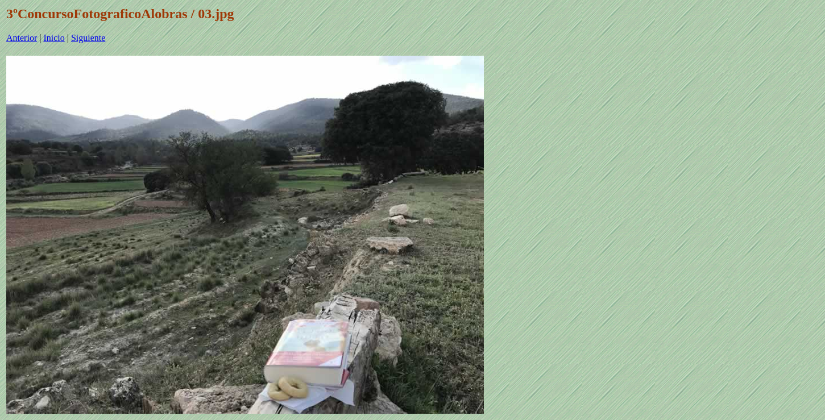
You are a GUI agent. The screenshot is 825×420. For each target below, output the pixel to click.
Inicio (53, 38)
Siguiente (88, 38)
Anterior (21, 38)
